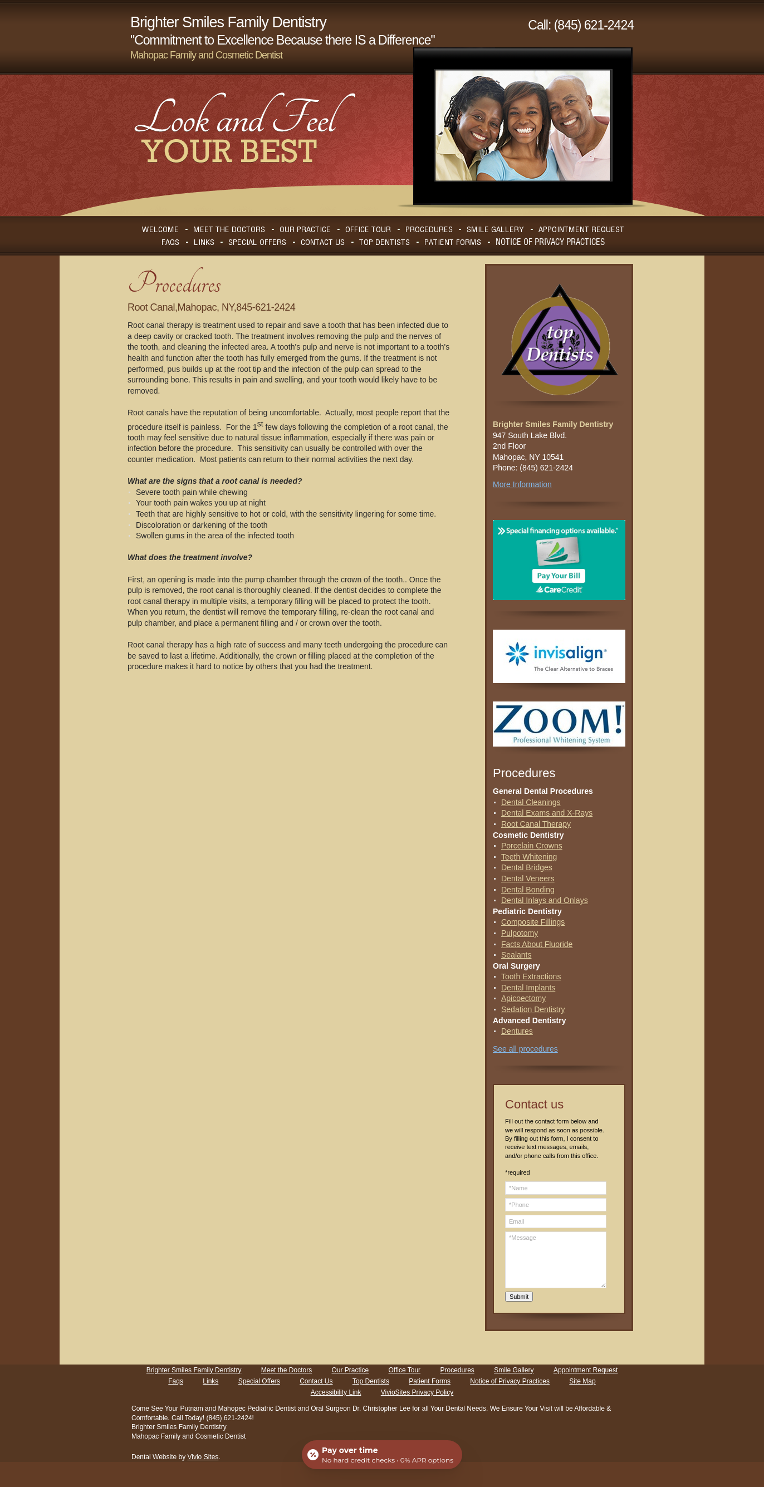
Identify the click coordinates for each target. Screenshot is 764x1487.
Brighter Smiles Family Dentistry (194, 1370)
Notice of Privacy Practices (510, 1381)
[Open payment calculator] (382, 1454)
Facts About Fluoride (536, 944)
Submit (519, 1296)
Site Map (582, 1381)
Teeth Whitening (529, 856)
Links (210, 1381)
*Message (555, 1259)
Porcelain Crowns (531, 845)
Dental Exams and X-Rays (546, 812)
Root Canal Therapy (536, 823)
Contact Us (316, 1381)
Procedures (457, 1370)
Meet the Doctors (286, 1370)
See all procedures (525, 1048)
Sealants (516, 954)
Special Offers (259, 1381)
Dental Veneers (528, 878)
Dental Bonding (528, 889)
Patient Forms (429, 1381)
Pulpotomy (519, 933)
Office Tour (405, 1370)
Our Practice (350, 1370)
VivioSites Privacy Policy (417, 1392)
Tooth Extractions (531, 976)
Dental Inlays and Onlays (544, 900)
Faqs (175, 1381)
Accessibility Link (336, 1392)
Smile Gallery (513, 1370)
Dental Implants (528, 987)
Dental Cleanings (531, 802)
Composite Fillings (533, 921)
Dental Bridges (526, 867)
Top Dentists (370, 1381)
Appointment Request (586, 1370)
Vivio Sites (203, 1457)
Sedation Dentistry (533, 1009)
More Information (522, 484)
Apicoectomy (523, 998)
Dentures (517, 1031)
